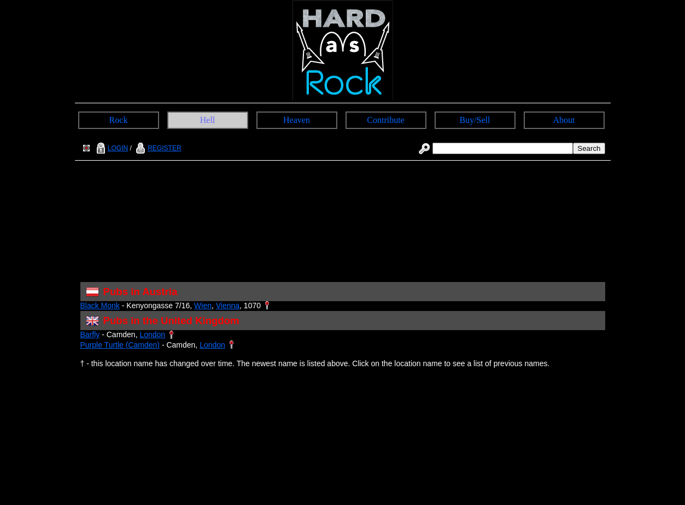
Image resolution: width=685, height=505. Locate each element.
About (564, 120)
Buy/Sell (474, 120)
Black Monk (100, 305)
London (152, 334)
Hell (207, 120)
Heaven (296, 120)
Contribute (385, 120)
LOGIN (111, 148)
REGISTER (157, 148)
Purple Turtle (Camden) (120, 344)
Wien (203, 305)
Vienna (227, 305)
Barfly (90, 334)
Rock (118, 120)
